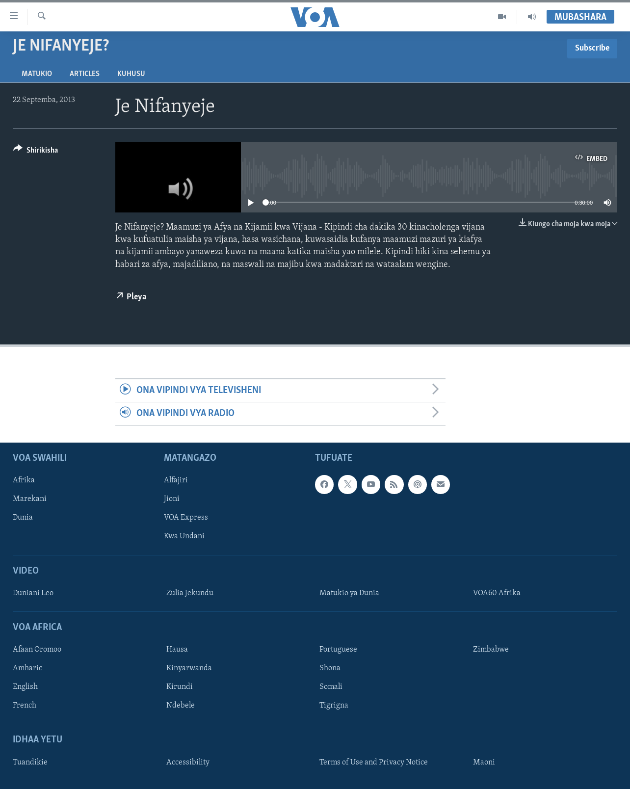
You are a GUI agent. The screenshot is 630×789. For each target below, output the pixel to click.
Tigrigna (333, 706)
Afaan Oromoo (37, 650)
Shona (330, 668)
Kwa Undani (184, 536)
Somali (330, 687)
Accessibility (188, 762)
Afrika (24, 480)
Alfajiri (176, 480)
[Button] (35, 152)
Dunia (23, 518)
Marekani (30, 499)
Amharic (27, 668)
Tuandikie (30, 762)
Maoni (484, 762)
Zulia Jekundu (189, 593)
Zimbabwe (491, 650)
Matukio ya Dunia (349, 593)
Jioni (172, 499)
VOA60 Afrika (497, 593)
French (24, 706)
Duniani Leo (33, 593)
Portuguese (338, 650)
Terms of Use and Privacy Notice (373, 762)
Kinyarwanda (189, 668)
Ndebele (180, 706)
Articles (85, 74)
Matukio (37, 74)
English (25, 687)
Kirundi (179, 687)
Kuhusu (131, 74)
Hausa (177, 650)
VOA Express (186, 518)
